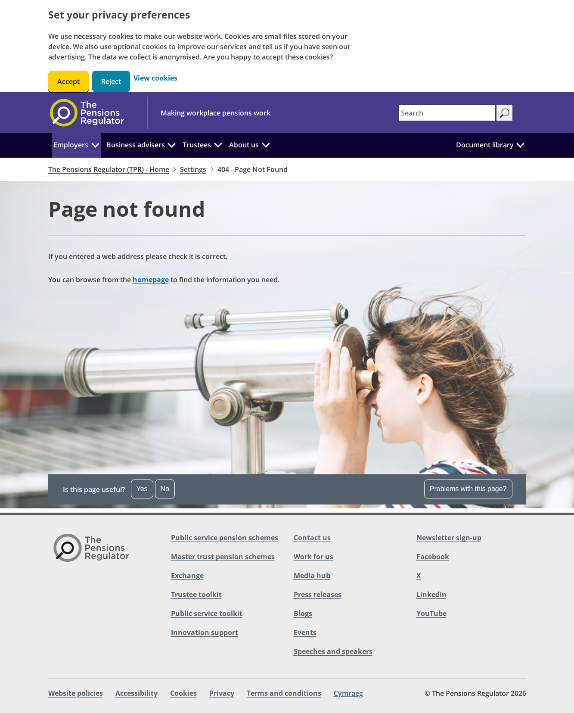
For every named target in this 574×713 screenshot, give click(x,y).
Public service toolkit (206, 613)
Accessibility (136, 693)
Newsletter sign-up (448, 537)
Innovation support (204, 632)
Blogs (303, 613)
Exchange (187, 575)
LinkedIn (431, 594)
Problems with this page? (468, 488)
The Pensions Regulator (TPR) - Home (108, 169)
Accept (68, 81)
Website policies (75, 693)
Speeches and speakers (333, 651)
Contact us (312, 537)
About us (244, 144)
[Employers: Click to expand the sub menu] (95, 144)
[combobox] (447, 112)
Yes (142, 488)
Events (305, 632)
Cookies (183, 693)
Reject (111, 81)
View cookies (155, 78)
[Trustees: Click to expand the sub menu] (218, 144)
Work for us (313, 556)
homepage (151, 279)
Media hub (312, 575)
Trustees (197, 144)
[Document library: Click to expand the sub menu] (520, 144)
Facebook (432, 556)
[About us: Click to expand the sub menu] (266, 144)
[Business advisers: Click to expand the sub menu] (172, 144)
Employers (70, 144)
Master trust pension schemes (223, 556)
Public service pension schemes (224, 537)
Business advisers (135, 144)
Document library (485, 144)
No (165, 488)
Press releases (317, 594)
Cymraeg (348, 693)
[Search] (504, 113)
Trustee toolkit (196, 594)
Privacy (221, 693)
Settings (193, 169)
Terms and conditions (284, 693)
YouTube (431, 613)
